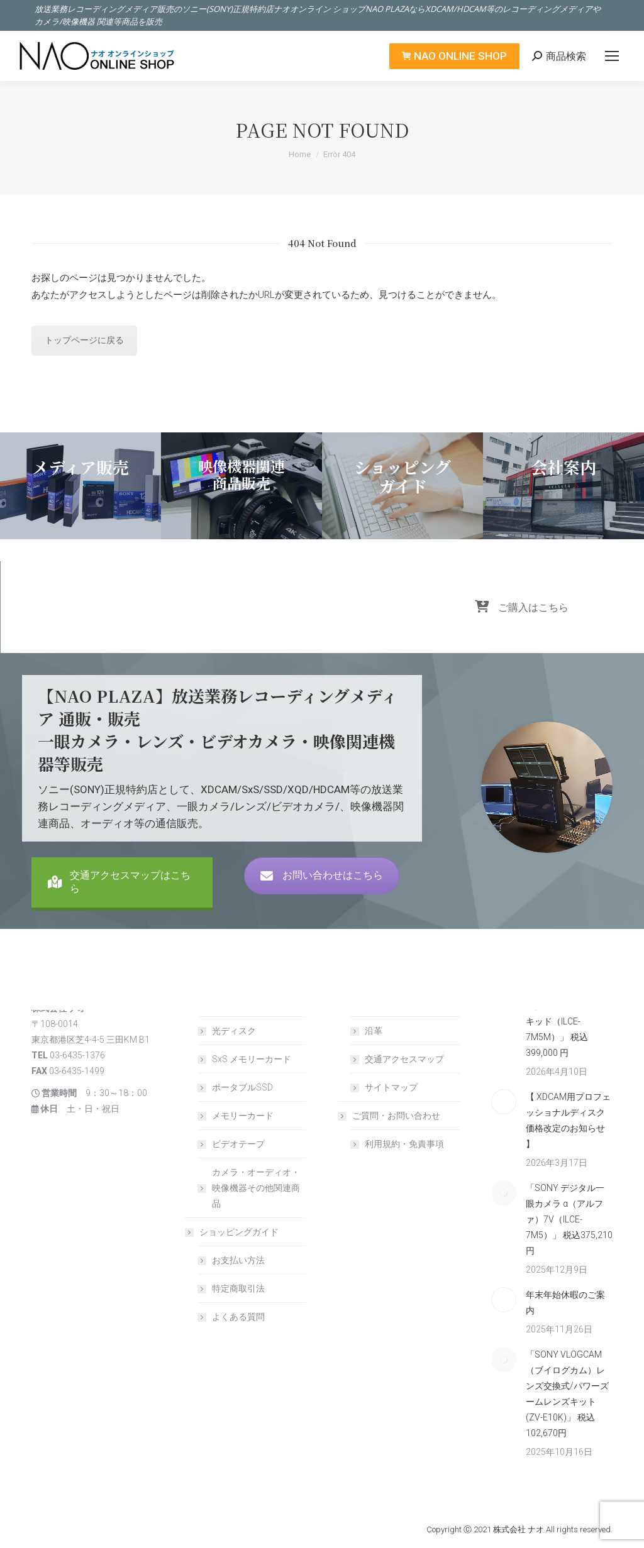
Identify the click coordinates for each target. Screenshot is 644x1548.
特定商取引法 (238, 1288)
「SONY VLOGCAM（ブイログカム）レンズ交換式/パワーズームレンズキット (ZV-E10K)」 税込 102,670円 (567, 1393)
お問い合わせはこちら (321, 893)
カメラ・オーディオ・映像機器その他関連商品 (256, 1188)
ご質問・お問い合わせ (390, 1116)
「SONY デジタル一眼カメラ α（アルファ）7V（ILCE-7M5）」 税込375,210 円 (569, 1219)
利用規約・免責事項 (404, 1144)
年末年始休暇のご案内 (565, 1302)
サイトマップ (391, 1087)
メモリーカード (243, 1116)
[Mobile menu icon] (612, 56)
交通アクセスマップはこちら (119, 906)
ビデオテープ (238, 1144)
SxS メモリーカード (251, 1059)
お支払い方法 (238, 1260)
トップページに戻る (84, 340)
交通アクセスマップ (404, 1059)
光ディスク (234, 1031)
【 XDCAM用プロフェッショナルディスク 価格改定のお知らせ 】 (569, 1120)
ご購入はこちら (522, 626)
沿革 (373, 1031)
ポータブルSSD (242, 1087)
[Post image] (503, 1101)
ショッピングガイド (233, 1232)
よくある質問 (238, 1317)
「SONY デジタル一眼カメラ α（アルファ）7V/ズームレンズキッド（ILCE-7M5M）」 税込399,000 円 (568, 1013)
